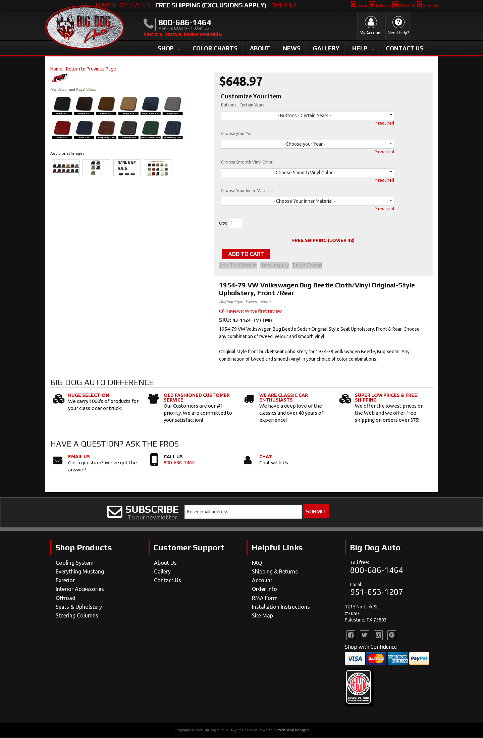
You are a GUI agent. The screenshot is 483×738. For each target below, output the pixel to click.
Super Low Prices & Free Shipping (386, 398)
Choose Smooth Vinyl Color (247, 162)
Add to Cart (253, 254)
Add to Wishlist (238, 266)
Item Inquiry (277, 266)
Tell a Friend (312, 266)
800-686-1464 (179, 463)
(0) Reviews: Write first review (250, 311)
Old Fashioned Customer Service (197, 398)
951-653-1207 (376, 592)
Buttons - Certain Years (242, 105)
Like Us (359, 5)
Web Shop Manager (293, 731)
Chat (265, 457)
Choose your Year (237, 133)
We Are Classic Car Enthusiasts (283, 398)
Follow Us (380, 5)
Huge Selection (88, 396)
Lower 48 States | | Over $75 (198, 5)
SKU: (225, 320)
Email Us (79, 457)
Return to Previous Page (91, 69)
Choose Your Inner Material (247, 190)
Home (56, 69)
